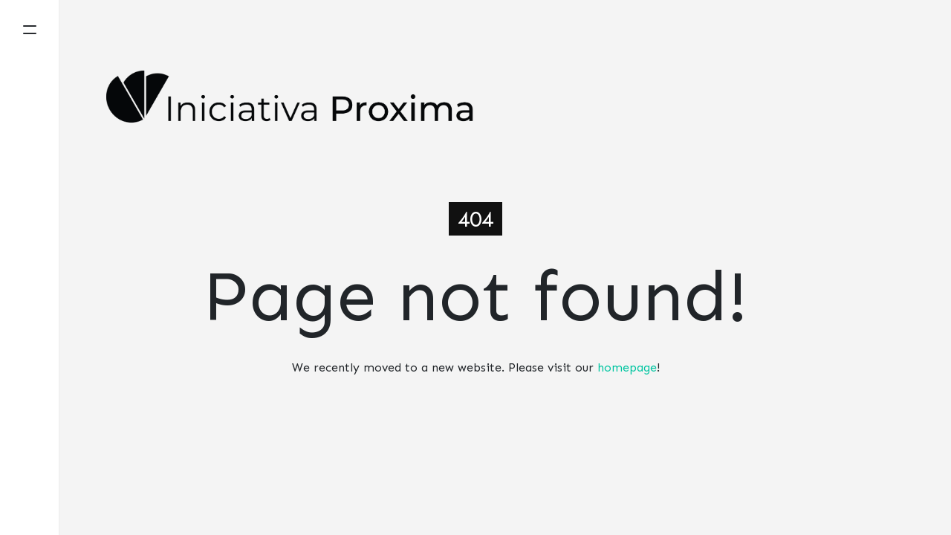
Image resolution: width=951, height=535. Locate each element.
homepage (627, 367)
